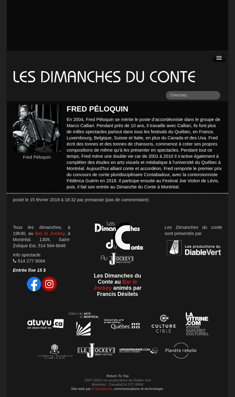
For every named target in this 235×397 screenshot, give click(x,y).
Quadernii (102, 389)
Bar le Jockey (50, 233)
